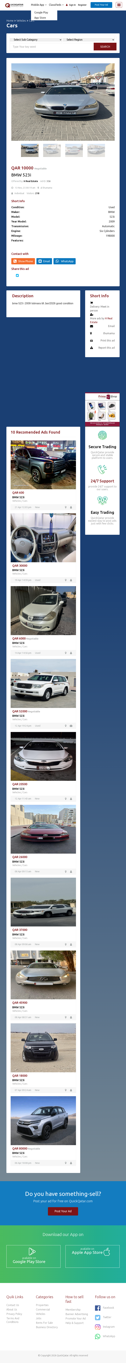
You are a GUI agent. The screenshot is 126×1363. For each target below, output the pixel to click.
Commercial (43, 1311)
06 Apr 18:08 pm (23, 1164)
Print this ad (107, 340)
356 (48, 181)
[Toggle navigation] (119, 5)
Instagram (105, 1329)
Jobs (38, 1320)
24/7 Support (102, 481)
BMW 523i (18, 497)
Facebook (104, 1310)
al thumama (46, 187)
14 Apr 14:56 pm (23, 653)
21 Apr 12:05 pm (23, 507)
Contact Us (12, 1307)
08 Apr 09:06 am (23, 945)
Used (112, 207)
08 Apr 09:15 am (23, 872)
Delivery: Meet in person (99, 308)
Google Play (40, 12)
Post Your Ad (101, 4)
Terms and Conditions (12, 1322)
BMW (111, 211)
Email (44, 261)
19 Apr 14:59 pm (23, 580)
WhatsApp (65, 261)
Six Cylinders (107, 230)
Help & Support (74, 1325)
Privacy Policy (14, 1316)
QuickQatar (62, 1358)
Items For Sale (44, 1325)
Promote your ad (75, 1320)
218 (37, 193)
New (37, 507)
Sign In (72, 5)
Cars (25, 501)
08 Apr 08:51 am (23, 1018)
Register (82, 5)
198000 (110, 235)
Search (105, 46)
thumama (109, 333)
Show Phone (23, 261)
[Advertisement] (43, 344)
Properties (42, 1307)
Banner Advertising (76, 1316)
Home (9, 20)
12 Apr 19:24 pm (23, 726)
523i (112, 216)
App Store (39, 17)
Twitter (103, 1320)
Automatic (108, 226)
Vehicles (21, 20)
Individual (19, 193)
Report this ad (106, 348)
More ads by (101, 320)
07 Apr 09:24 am (23, 1091)
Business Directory (47, 1329)
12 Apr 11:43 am (23, 799)
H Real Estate (31, 181)
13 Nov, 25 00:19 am (25, 187)
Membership (73, 1312)
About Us (11, 1311)
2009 (112, 221)
